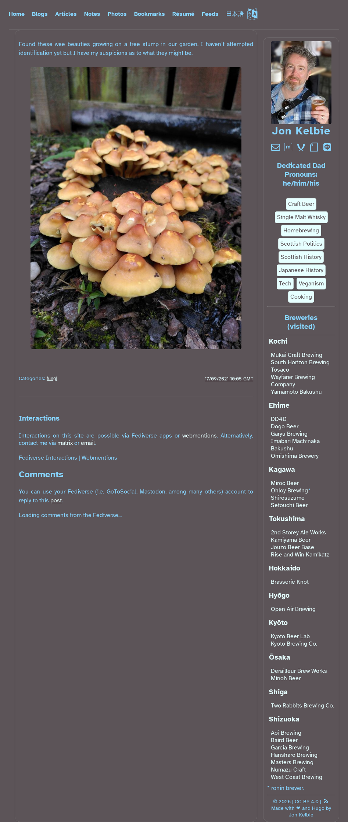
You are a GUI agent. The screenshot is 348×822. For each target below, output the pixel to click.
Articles (66, 14)
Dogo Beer (284, 426)
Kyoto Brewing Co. (294, 643)
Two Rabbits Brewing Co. (302, 705)
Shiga (278, 692)
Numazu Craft (288, 769)
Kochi (278, 341)
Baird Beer (284, 740)
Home (17, 14)
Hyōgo (279, 595)
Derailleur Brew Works (299, 671)
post (56, 500)
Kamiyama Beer (291, 540)
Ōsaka (279, 657)
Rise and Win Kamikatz (300, 554)
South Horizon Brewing (300, 362)
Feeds (210, 14)
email (88, 443)
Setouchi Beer (289, 505)
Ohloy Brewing (289, 490)
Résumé (183, 14)
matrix (65, 443)
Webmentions (99, 457)
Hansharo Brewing (294, 755)
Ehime (279, 405)
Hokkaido (284, 568)
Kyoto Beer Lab (290, 636)
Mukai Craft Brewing (296, 355)
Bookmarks (149, 14)
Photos (117, 14)
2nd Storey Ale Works (298, 532)
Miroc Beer (285, 483)
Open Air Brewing (293, 609)
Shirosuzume (288, 498)
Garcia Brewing (290, 747)
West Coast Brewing (296, 777)
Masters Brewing (292, 762)
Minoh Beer (286, 678)
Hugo (318, 808)
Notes (92, 14)
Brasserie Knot (290, 582)
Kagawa (282, 469)
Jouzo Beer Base (292, 547)
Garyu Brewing (289, 434)
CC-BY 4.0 (307, 801)
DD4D (279, 419)
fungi (52, 379)
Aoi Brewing (286, 733)
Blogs (40, 14)
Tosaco (280, 369)
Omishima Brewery (295, 456)
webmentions (199, 435)
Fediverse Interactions (48, 457)
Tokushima (287, 518)
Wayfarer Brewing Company (293, 380)
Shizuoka (284, 719)
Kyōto (278, 622)
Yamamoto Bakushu (296, 392)
